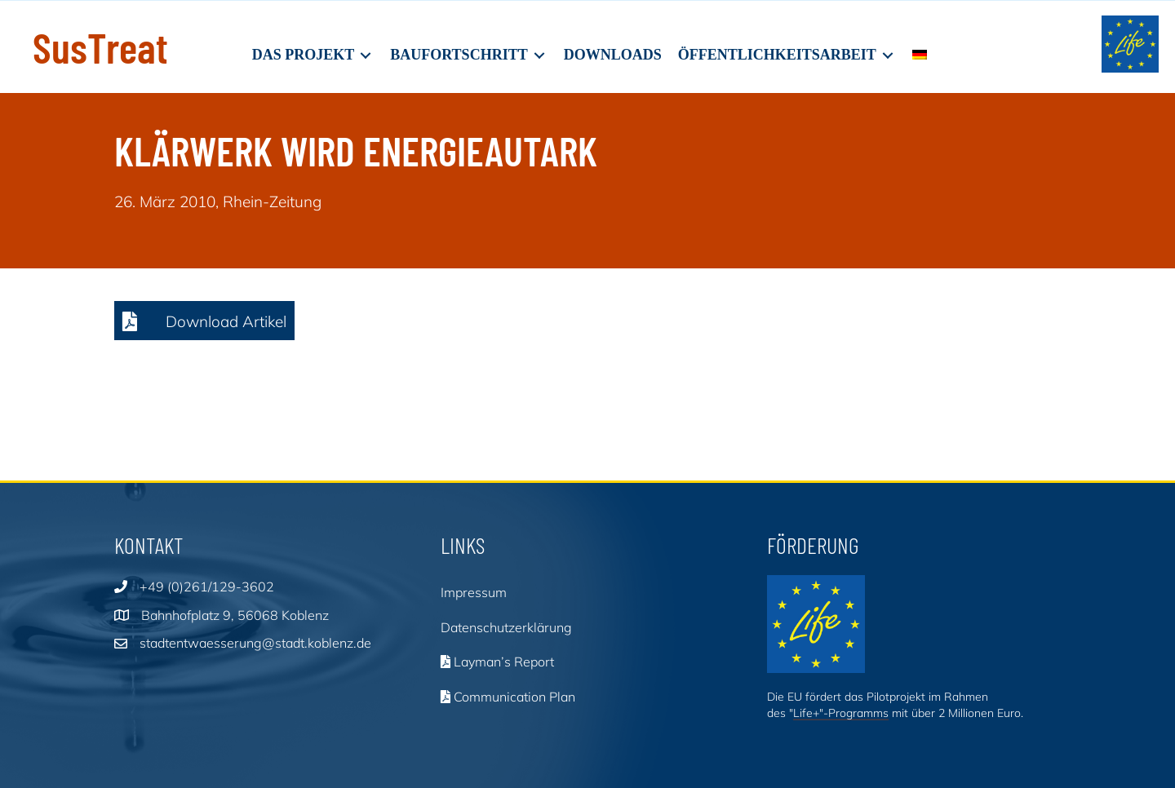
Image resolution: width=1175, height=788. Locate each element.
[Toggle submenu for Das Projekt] (365, 55)
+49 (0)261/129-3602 (207, 586)
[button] (204, 321)
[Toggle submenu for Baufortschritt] (539, 55)
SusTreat (100, 46)
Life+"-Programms (841, 713)
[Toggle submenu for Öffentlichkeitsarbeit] (888, 55)
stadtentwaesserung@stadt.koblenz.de (255, 643)
